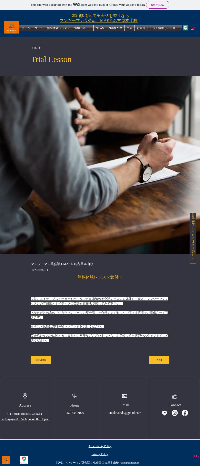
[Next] (159, 360)
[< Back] (44, 48)
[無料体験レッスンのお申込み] (193, 238)
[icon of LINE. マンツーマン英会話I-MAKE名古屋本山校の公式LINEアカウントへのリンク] (185, 27)
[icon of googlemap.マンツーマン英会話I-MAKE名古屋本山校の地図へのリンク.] (24, 460)
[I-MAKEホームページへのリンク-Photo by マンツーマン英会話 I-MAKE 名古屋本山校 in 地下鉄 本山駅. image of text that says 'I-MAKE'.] (6, 460)
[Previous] (41, 360)
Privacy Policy (99, 454)
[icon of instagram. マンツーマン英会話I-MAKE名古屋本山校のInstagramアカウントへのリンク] (192, 27)
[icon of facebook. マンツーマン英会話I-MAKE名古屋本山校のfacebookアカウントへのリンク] (185, 413)
